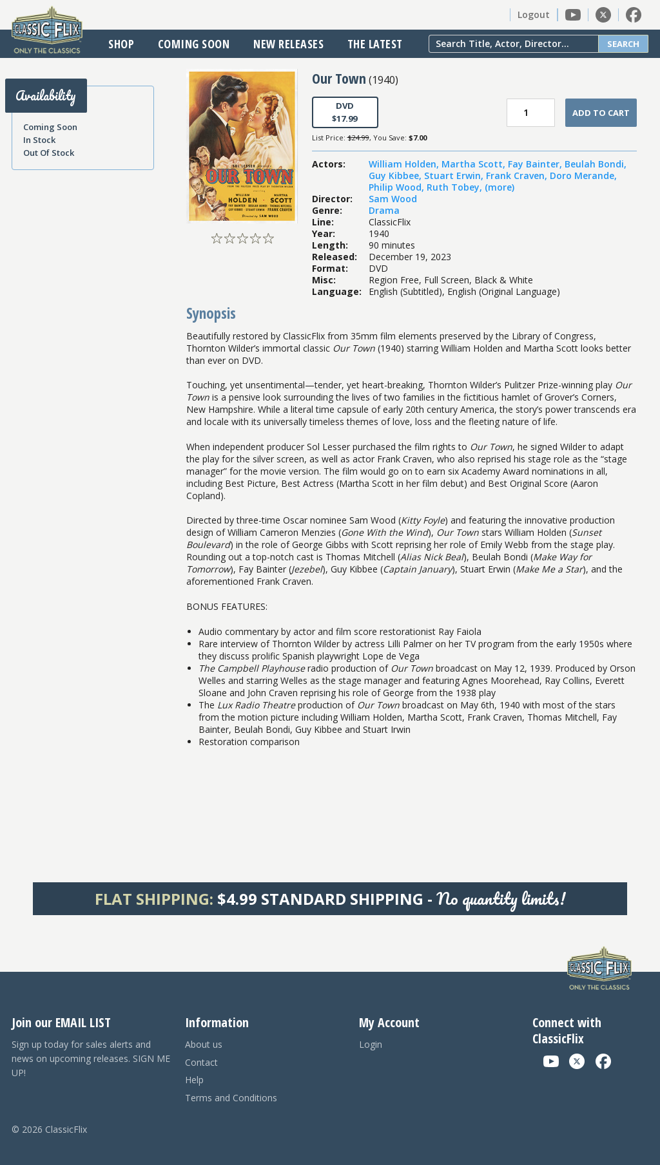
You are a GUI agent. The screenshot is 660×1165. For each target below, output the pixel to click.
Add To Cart (601, 112)
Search (623, 44)
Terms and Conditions (231, 1098)
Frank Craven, (518, 175)
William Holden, (405, 164)
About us (203, 1044)
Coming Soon (194, 44)
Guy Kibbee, (396, 175)
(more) (499, 187)
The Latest (375, 44)
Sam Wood (393, 199)
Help (194, 1080)
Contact (201, 1062)
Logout (534, 14)
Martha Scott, (475, 164)
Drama (384, 210)
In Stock (39, 140)
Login (370, 1044)
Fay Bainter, (536, 164)
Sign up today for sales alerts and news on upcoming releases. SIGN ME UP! (91, 1058)
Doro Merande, (583, 175)
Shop (121, 44)
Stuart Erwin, (455, 175)
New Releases (288, 44)
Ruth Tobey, (456, 187)
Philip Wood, (398, 187)
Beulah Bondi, (595, 164)
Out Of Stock (48, 152)
